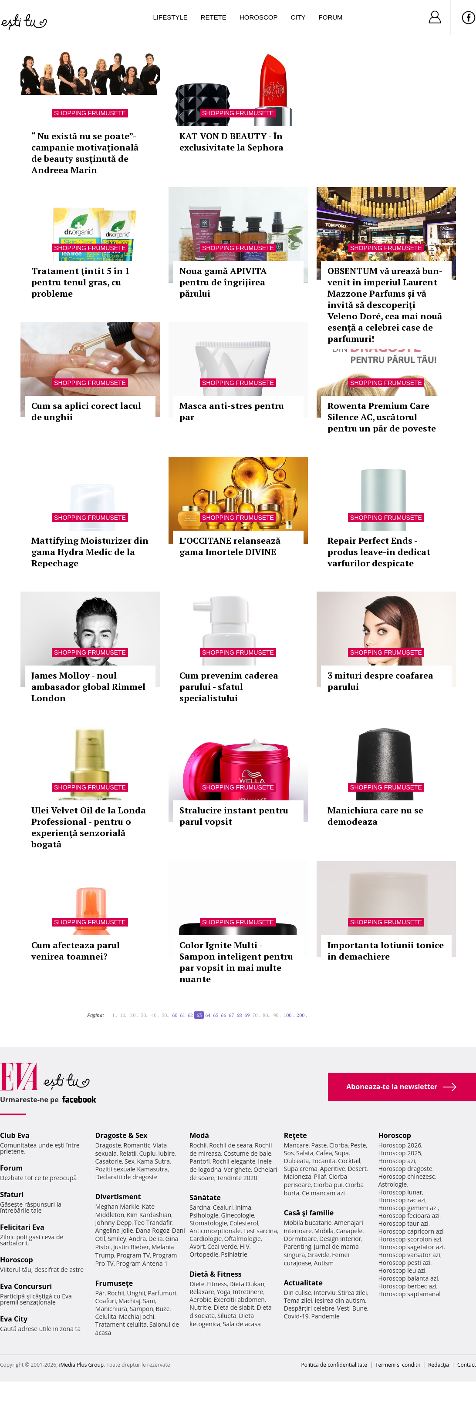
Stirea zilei (352, 1292)
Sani (149, 1301)
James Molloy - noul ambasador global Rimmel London (88, 686)
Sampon (141, 1309)
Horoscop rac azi (401, 1200)
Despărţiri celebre (309, 1308)
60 (174, 1015)
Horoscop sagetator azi (410, 1247)
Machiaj (129, 1301)
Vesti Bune (352, 1308)
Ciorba (338, 1145)
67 (231, 1015)
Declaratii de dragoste (126, 1177)
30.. (145, 1015)
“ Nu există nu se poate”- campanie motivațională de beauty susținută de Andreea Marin (84, 153)
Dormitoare (300, 1238)
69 (247, 1015)
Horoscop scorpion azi (409, 1239)
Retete (213, 17)
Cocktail (349, 1161)
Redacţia (438, 1364)
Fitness (217, 1284)
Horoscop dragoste (405, 1168)
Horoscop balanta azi (408, 1278)
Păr (100, 1293)
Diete (196, 1284)
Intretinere (248, 1292)
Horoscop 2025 (399, 1153)
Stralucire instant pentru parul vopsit (233, 815)
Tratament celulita (121, 1324)
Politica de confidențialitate (334, 1364)
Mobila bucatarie (308, 1222)
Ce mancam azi (323, 1193)
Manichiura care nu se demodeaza (375, 815)
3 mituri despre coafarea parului (380, 680)
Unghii (136, 1293)
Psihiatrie (234, 1254)
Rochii (115, 1293)
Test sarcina (260, 1231)
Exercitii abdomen (239, 1299)
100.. (289, 1015)
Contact (466, 1364)
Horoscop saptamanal (409, 1294)
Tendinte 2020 (236, 1178)
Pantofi (199, 1161)
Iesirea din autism (340, 1300)
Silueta (226, 1315)
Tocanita (323, 1161)
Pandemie (325, 1316)
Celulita (106, 1316)
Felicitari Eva (22, 1227)
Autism (324, 1263)
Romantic (137, 1145)
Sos (289, 1153)
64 (207, 1015)
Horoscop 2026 (399, 1145)
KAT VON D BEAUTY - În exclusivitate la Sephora (231, 141)
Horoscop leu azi (401, 1270)
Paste (319, 1145)
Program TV (133, 1255)
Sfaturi (12, 1194)
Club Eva (15, 1135)
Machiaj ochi (136, 1316)
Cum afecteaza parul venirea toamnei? (75, 950)
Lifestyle (170, 17)
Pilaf (320, 1176)
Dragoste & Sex (121, 1135)
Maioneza (297, 1176)
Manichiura (111, 1309)
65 (215, 1015)
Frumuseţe (114, 1283)
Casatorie (108, 1161)
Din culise (297, 1292)
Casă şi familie (309, 1213)
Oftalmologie (242, 1238)
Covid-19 (296, 1316)
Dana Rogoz (152, 1230)
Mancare (296, 1145)
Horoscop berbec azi (407, 1286)
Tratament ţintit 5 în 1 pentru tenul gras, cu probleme (80, 282)
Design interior (340, 1238)
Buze (162, 1309)
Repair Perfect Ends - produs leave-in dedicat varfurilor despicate (378, 552)
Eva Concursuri (26, 1286)
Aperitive (332, 1168)
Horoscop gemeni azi (408, 1208)
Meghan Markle (117, 1206)
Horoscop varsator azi (409, 1255)
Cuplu (147, 1153)
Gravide (318, 1255)
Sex (130, 1161)
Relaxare (201, 1292)
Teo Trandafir (153, 1222)
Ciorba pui (328, 1185)
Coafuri (105, 1301)
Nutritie (200, 1307)
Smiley (117, 1238)
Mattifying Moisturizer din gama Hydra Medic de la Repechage (90, 552)
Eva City (13, 1319)
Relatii (128, 1153)
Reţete (295, 1135)
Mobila (324, 1231)
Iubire (166, 1153)
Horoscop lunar (400, 1192)
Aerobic (200, 1299)
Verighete (237, 1169)
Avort (197, 1246)
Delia (156, 1238)
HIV (245, 1246)
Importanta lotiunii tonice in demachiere (385, 950)
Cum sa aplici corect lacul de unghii (86, 411)
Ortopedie (203, 1254)
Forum (331, 17)
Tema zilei (298, 1300)
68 (239, 1015)
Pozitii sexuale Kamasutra (131, 1169)
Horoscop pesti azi (404, 1262)
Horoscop (259, 17)
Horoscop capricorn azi (410, 1231)
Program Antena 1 (142, 1263)
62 (190, 1015)
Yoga (223, 1292)
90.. (277, 1015)
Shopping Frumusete (90, 113)
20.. (134, 1015)
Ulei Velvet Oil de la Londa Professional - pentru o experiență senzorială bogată (88, 827)
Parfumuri (162, 1293)
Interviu (324, 1292)
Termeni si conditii (397, 1364)
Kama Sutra (153, 1161)
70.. (256, 1015)
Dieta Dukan (247, 1284)
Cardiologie (205, 1238)
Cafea (324, 1153)
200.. (302, 1015)
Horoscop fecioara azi (408, 1215)
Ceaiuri (223, 1207)
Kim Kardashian (149, 1215)
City (297, 17)
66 (223, 1015)
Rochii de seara (230, 1145)
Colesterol (244, 1223)
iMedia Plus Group (81, 1364)
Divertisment (118, 1196)
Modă (199, 1135)
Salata (305, 1153)
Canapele (349, 1231)
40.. (155, 1015)
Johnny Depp (113, 1222)
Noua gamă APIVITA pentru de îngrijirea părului (223, 282)
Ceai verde (222, 1246)
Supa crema (300, 1168)
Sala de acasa (242, 1324)
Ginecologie (237, 1215)
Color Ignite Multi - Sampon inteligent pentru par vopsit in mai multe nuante (236, 962)
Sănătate (205, 1197)
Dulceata (296, 1161)
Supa (341, 1153)
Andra (137, 1238)
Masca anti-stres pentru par (231, 411)
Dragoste (108, 1145)
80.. (266, 1015)
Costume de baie (247, 1153)
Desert (357, 1168)
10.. (124, 1015)
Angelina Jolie (114, 1230)
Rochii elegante (233, 1161)
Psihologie (204, 1215)
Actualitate (303, 1283)
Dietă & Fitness (215, 1274)
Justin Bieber (131, 1247)
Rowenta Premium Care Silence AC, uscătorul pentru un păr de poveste (381, 417)
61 (182, 1015)
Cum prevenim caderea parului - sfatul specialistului (228, 686)
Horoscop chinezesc (406, 1176)
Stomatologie (208, 1223)
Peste (358, 1145)
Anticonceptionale (215, 1231)
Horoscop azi (396, 1161)
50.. (165, 1015)
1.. (114, 1015)
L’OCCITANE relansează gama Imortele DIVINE (229, 546)
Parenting (297, 1246)
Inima (243, 1207)
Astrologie (392, 1184)
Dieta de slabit (234, 1307)
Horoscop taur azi (403, 1223)
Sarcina (199, 1207)
